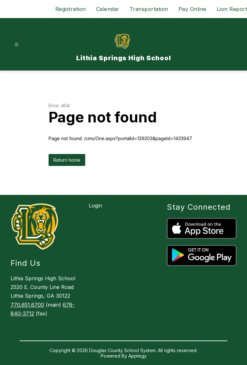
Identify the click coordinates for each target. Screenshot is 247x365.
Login (95, 205)
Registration (70, 9)
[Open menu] (16, 44)
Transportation (149, 9)
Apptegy (137, 356)
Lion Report (232, 9)
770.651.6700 (27, 305)
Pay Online (192, 9)
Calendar (107, 9)
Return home (66, 160)
